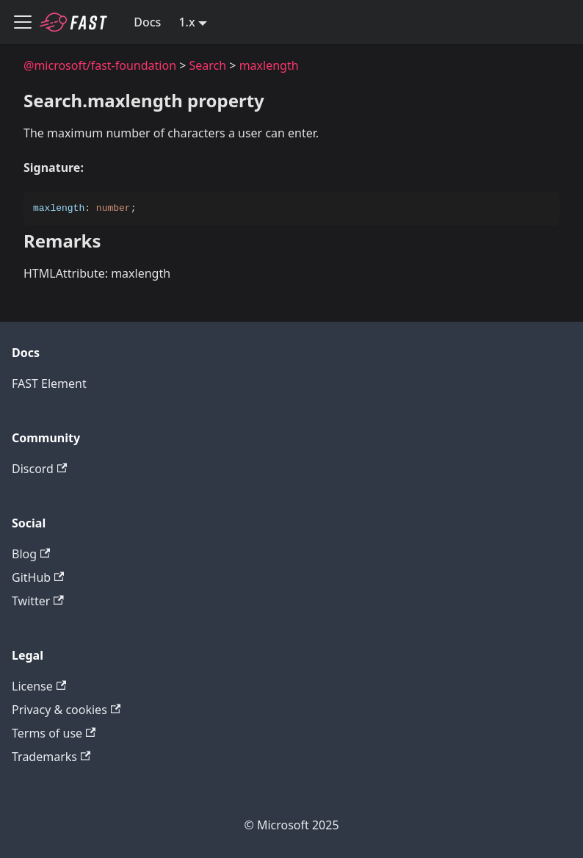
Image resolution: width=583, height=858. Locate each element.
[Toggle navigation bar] (23, 22)
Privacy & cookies (66, 710)
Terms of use (53, 733)
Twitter (38, 601)
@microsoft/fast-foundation (99, 65)
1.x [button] (186, 22)
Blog (31, 554)
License (39, 686)
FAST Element (49, 383)
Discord (39, 469)
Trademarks (51, 757)
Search (208, 65)
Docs (147, 22)
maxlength (269, 65)
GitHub (38, 577)
